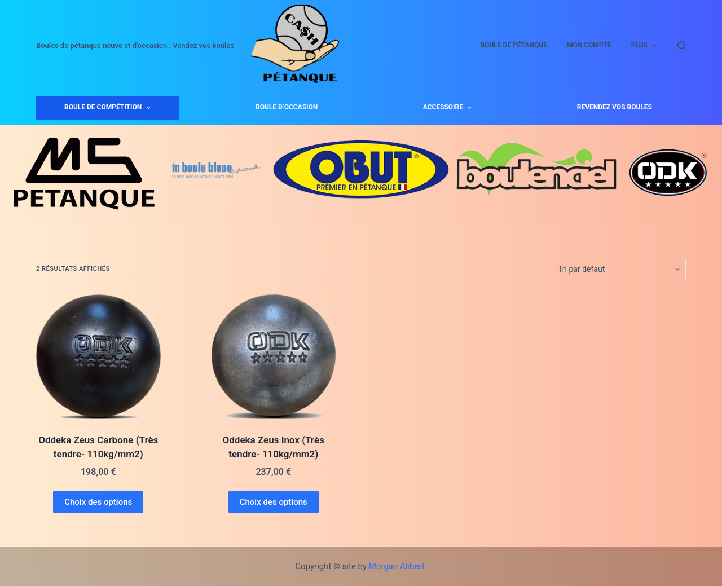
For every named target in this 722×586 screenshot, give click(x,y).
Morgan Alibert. (398, 566)
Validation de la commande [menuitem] (569, 45)
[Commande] (618, 269)
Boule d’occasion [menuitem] (287, 107)
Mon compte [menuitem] (478, 45)
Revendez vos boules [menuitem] (614, 107)
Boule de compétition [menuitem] (108, 108)
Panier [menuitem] (650, 45)
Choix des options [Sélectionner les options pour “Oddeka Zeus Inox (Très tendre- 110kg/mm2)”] (273, 502)
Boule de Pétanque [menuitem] (402, 45)
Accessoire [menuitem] (449, 108)
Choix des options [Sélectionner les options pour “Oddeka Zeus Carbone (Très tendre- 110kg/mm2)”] (98, 502)
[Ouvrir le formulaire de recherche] (681, 45)
